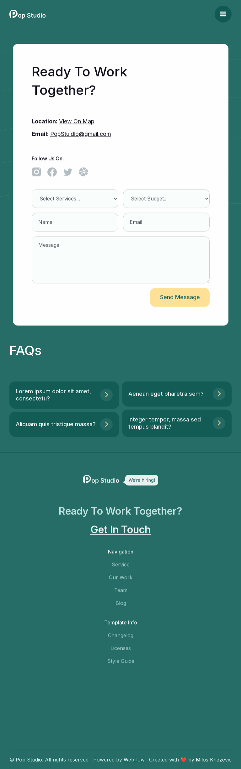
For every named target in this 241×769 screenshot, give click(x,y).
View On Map (76, 121)
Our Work (120, 580)
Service (121, 567)
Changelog (120, 638)
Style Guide (120, 664)
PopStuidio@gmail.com (80, 134)
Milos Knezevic (214, 759)
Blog (120, 606)
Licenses (120, 651)
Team (120, 593)
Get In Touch (120, 533)
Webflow (134, 759)
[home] (27, 14)
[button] (223, 14)
